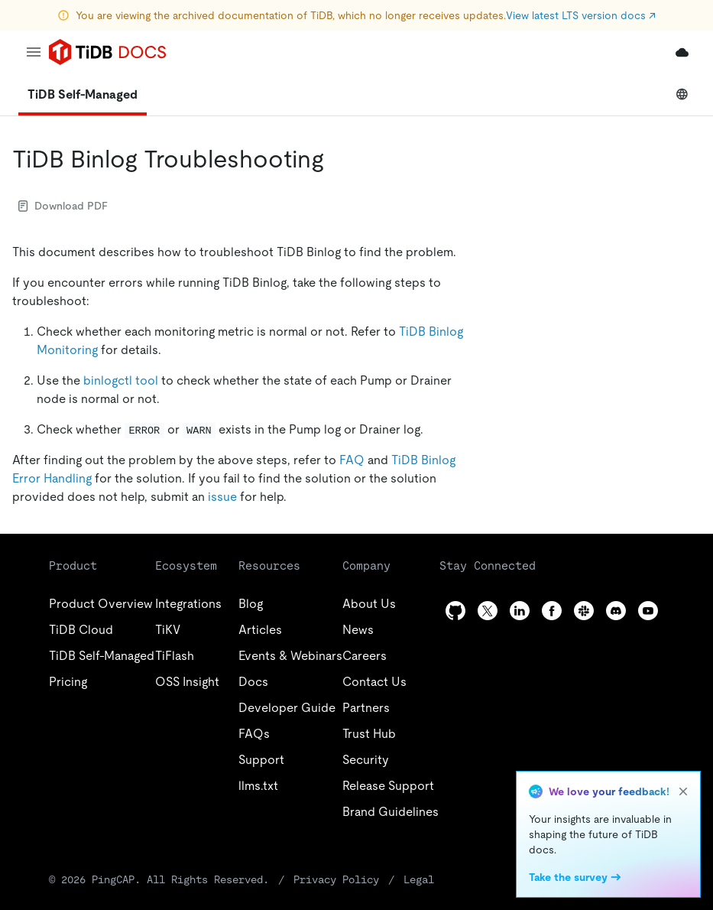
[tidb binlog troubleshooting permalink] (336, 159)
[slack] (584, 610)
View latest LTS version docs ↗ (581, 15)
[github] (455, 610)
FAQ (352, 460)
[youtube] (648, 610)
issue (222, 496)
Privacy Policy (336, 879)
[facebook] (552, 610)
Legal (418, 879)
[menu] (33, 52)
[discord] (616, 610)
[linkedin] (520, 610)
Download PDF (63, 206)
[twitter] (488, 610)
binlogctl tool (120, 380)
